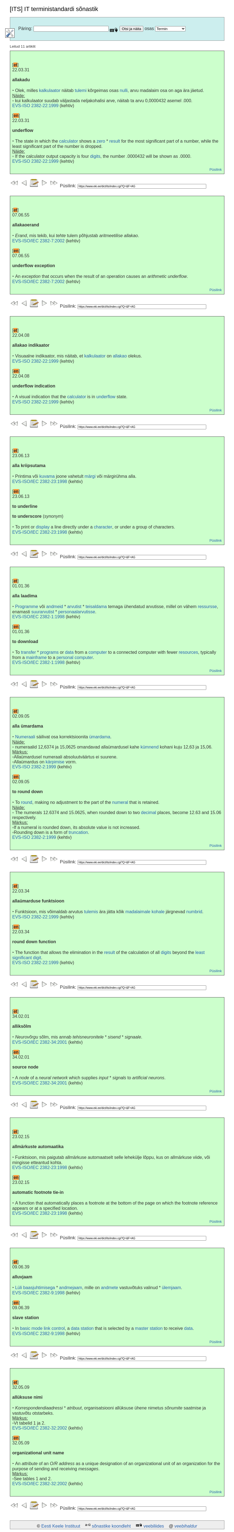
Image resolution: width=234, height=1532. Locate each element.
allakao (120, 356)
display (43, 527)
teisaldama (96, 606)
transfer (28, 652)
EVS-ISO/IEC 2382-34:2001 (39, 1042)
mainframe (36, 657)
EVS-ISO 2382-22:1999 (35, 105)
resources (188, 652)
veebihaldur (185, 1526)
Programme (26, 606)
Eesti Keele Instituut (60, 1526)
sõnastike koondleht (111, 1526)
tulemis (91, 911)
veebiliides (154, 1526)
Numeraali (25, 736)
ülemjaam (171, 1287)
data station (82, 1328)
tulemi (81, 90)
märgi (90, 476)
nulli (124, 90)
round (26, 802)
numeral (120, 802)
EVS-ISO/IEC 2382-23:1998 (39, 481)
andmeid (54, 606)
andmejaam (70, 1287)
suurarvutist (42, 611)
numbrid (194, 911)
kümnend (150, 747)
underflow (105, 396)
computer (98, 652)
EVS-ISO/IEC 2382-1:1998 (38, 616)
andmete (109, 1287)
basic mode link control (42, 1328)
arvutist (74, 606)
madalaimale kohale (144, 911)
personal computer (74, 657)
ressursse (207, 606)
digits (95, 156)
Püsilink (216, 169)
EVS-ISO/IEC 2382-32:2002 (39, 1428)
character (103, 527)
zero (101, 141)
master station (149, 1328)
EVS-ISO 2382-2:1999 (34, 766)
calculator (68, 141)
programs (49, 652)
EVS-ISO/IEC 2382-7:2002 (38, 240)
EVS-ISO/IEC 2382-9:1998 (38, 1292)
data (69, 652)
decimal (148, 812)
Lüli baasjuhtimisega (35, 1287)
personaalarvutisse (76, 611)
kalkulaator (49, 90)
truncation (78, 832)
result (114, 141)
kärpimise (55, 762)
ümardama (99, 736)
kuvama (47, 476)
